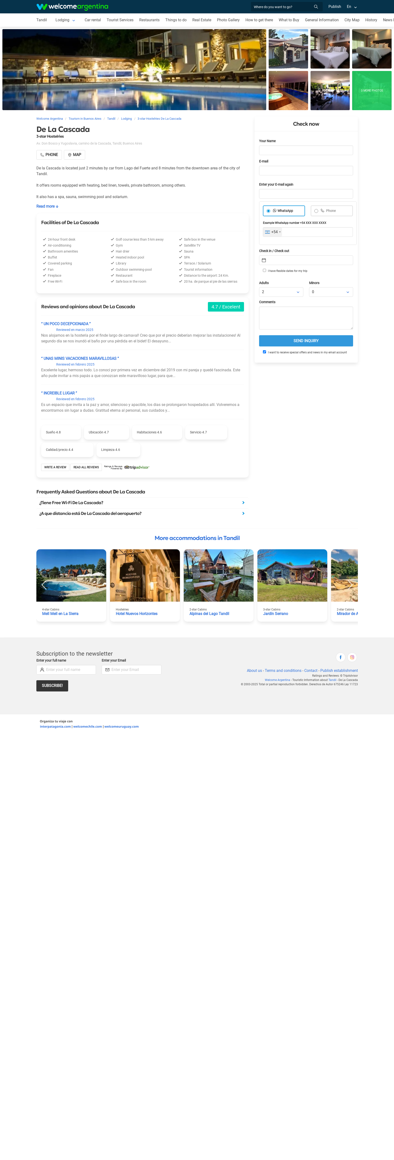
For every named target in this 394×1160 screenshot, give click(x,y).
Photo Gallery (228, 20)
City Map (352, 20)
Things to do (176, 20)
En (349, 6)
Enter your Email (114, 660)
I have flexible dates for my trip (285, 271)
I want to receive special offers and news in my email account (305, 352)
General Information (322, 20)
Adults (264, 283)
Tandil (41, 20)
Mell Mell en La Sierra (60, 613)
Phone (330, 211)
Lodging (62, 20)
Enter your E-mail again (276, 185)
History (371, 20)
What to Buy (289, 20)
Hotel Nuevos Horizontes (136, 613)
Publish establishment (339, 670)
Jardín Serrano (275, 613)
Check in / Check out (274, 251)
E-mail (263, 161)
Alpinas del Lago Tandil (209, 613)
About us (254, 670)
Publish (334, 6)
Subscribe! (52, 685)
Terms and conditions (283, 670)
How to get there (259, 20)
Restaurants (149, 20)
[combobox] (272, 232)
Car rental (93, 20)
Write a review (55, 467)
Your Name (267, 141)
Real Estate (201, 20)
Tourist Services (120, 20)
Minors (314, 283)
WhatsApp (285, 211)
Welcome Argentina (277, 680)
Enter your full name (51, 660)
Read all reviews (86, 467)
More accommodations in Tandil (197, 538)
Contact (310, 670)
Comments (267, 302)
